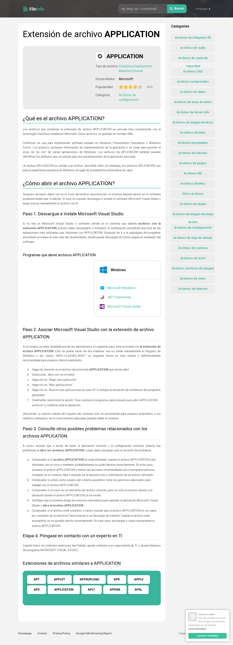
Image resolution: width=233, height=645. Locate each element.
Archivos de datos (193, 92)
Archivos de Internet (193, 288)
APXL (138, 589)
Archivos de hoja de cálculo (192, 238)
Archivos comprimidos (193, 81)
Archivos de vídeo (193, 278)
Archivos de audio (193, 48)
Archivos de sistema (193, 248)
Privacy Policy (61, 633)
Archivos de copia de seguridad (193, 59)
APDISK (115, 589)
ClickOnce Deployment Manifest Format (135, 68)
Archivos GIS (193, 173)
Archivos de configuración (129, 97)
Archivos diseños (193, 183)
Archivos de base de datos (193, 102)
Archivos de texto (193, 258)
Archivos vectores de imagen (193, 268)
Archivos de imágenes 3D (193, 37)
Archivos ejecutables (193, 143)
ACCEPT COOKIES (207, 635)
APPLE (138, 579)
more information (197, 628)
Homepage (24, 633)
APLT (91, 589)
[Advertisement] (59, 77)
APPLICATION (63, 589)
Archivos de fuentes (193, 153)
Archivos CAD (193, 71)
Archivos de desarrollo (193, 112)
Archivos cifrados (193, 132)
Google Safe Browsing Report (94, 633)
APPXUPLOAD (89, 579)
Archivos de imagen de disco (193, 122)
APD (37, 589)
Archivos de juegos (193, 163)
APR (117, 579)
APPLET (59, 579)
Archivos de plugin (193, 204)
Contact (42, 633)
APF (36, 579)
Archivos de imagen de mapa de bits (193, 215)
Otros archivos (193, 193)
